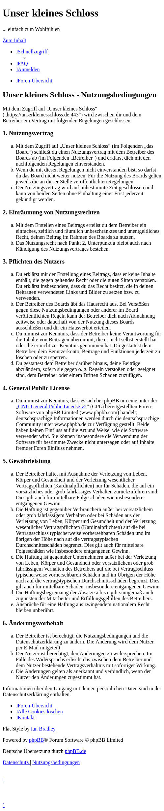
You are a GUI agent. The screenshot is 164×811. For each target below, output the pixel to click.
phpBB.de (75, 751)
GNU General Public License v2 (52, 406)
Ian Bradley (43, 729)
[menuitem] (22, 63)
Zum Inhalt (14, 40)
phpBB (36, 740)
